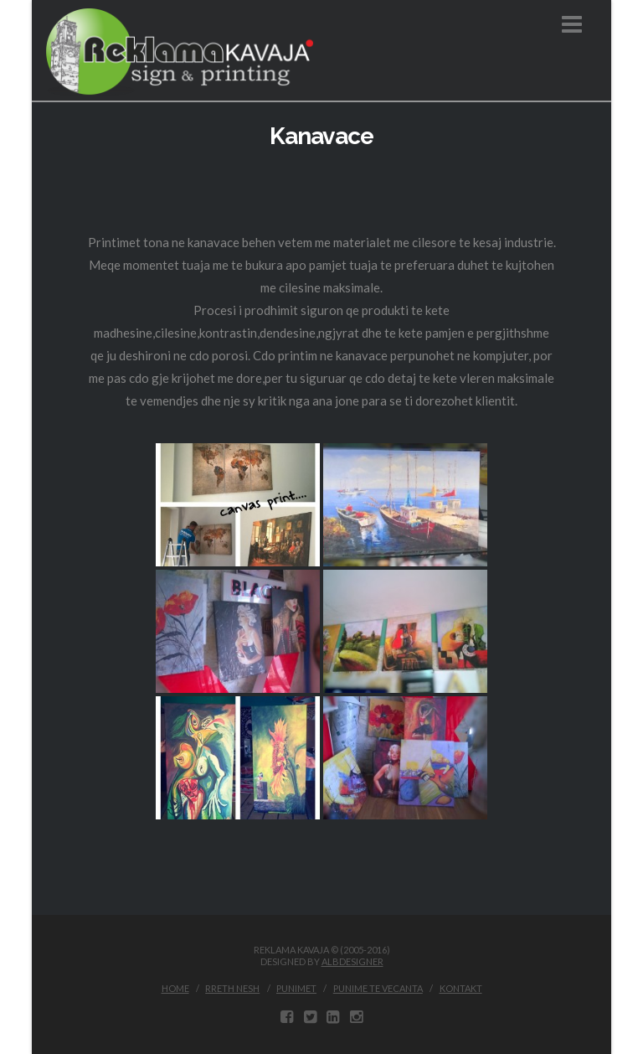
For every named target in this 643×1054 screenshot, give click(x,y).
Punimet (296, 988)
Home (175, 988)
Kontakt (461, 988)
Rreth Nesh (232, 988)
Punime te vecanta (378, 988)
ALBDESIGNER (352, 961)
